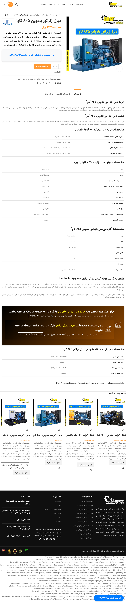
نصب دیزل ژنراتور (23, 521)
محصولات (58, 502)
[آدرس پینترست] (43, 84)
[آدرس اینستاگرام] (54, 540)
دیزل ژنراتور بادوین (35, 16)
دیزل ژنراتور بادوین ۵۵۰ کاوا (47, 436)
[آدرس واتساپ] (43, 540)
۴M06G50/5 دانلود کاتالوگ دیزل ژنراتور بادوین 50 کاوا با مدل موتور (15, 467)
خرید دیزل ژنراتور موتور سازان (83, 527)
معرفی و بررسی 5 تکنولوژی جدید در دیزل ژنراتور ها (17, 529)
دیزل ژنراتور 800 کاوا (37, 80)
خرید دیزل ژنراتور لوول (85, 523)
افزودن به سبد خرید (42, 68)
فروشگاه (52, 16)
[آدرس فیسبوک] (49, 84)
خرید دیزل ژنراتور (51, 80)
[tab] (77, 94)
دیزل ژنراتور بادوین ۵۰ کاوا (16, 436)
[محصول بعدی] (3, 16)
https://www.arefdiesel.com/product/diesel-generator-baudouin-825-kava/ (84, 384)
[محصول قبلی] (7, 16)
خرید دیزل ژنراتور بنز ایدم (84, 519)
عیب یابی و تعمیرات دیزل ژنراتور (18, 537)
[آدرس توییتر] (46, 84)
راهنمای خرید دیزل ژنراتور (52, 511)
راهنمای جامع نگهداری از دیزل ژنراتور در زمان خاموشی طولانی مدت (16, 513)
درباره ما (58, 519)
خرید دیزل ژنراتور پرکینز (85, 511)
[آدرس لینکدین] (40, 84)
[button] (117, 464)
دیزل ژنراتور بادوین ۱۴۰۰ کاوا (111, 436)
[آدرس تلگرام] (37, 84)
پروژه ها (58, 523)
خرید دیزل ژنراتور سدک (85, 535)
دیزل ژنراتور (45, 16)
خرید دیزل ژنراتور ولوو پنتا (84, 515)
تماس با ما (57, 515)
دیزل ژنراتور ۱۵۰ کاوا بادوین (80, 436)
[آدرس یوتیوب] (51, 540)
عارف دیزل (58, 16)
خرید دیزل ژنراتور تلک (85, 539)
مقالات (59, 506)
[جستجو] (16, 5)
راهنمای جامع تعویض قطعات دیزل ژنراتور (18, 503)
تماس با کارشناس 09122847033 (109, 598)
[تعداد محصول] (56, 67)
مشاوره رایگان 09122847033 (41, 317)
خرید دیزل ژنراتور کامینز (85, 506)
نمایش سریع (123, 469)
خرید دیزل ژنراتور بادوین (71, 313)
